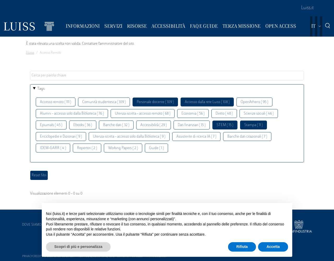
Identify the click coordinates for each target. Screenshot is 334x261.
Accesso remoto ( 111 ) (55, 102)
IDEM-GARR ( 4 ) (53, 148)
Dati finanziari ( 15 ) (192, 125)
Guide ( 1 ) (156, 148)
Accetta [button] (273, 247)
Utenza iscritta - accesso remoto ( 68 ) (142, 114)
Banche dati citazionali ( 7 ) (247, 137)
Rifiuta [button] (242, 247)
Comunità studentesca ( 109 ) (104, 102)
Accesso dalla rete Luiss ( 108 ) (207, 102)
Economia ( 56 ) (193, 114)
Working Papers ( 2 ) (123, 148)
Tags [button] (41, 89)
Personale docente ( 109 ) (155, 102)
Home (30, 52)
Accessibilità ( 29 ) (153, 125)
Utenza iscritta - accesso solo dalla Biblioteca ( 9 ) (129, 137)
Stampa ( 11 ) (253, 125)
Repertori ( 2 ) (87, 148)
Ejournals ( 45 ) (51, 125)
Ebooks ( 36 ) (82, 125)
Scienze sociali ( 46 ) (259, 114)
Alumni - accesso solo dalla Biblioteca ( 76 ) (72, 114)
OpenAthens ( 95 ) (254, 102)
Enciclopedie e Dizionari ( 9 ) (61, 137)
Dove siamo (31, 224)
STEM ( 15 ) (225, 125)
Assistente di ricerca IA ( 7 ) (196, 137)
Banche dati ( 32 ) (116, 125)
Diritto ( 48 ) (224, 114)
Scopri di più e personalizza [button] (78, 247)
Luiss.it (307, 8)
